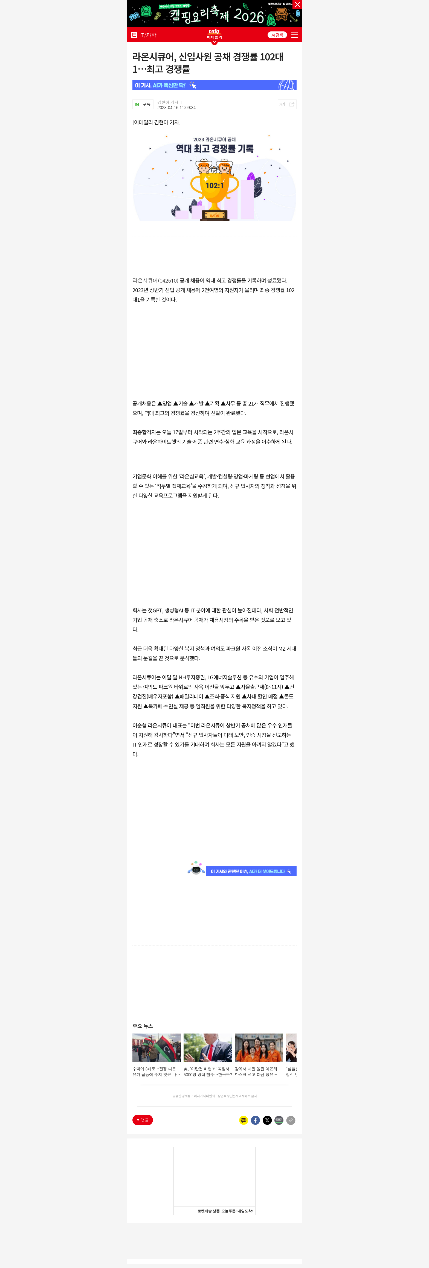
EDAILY (134, 34)
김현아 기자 (168, 102)
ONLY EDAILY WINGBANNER (214, 34)
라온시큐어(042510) (155, 280)
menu (294, 34)
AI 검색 (277, 35)
